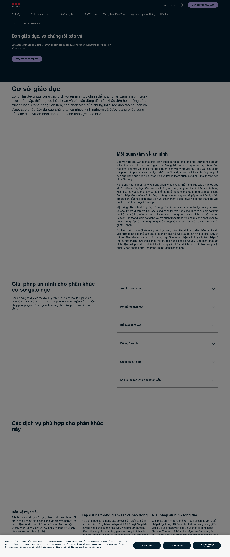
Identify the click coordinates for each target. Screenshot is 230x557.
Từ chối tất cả (177, 546)
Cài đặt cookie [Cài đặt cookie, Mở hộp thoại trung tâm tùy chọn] (147, 546)
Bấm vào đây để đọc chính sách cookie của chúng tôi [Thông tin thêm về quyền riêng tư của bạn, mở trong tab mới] (80, 547)
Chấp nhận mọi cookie (207, 546)
